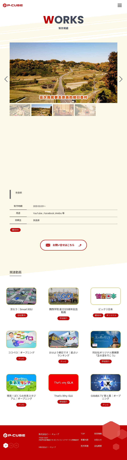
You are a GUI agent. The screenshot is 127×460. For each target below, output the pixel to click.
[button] (6, 79)
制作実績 (84, 446)
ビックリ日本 (105, 309)
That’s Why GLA (63, 396)
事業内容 (84, 440)
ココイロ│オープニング (21, 352)
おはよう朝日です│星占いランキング (63, 354)
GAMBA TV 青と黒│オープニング (106, 397)
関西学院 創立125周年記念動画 (63, 311)
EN (16, 445)
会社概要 (98, 446)
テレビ (21, 358)
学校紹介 (63, 318)
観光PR (15, 229)
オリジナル (111, 315)
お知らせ (98, 440)
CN (11, 445)
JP (6, 445)
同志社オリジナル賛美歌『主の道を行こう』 (105, 354)
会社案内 (21, 315)
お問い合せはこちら (63, 245)
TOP (83, 433)
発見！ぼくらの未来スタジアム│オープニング (21, 397)
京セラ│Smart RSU (21, 309)
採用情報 (98, 433)
